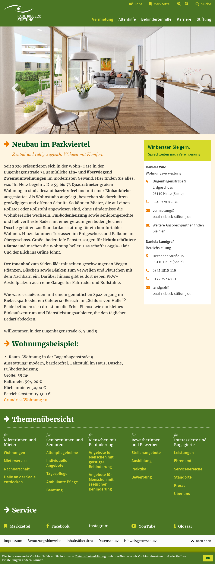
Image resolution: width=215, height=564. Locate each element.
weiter (199, 80)
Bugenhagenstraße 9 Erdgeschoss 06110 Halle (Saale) (169, 187)
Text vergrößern (179, 4)
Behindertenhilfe (156, 19)
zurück (16, 80)
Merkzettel (20, 526)
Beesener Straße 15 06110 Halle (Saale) (168, 259)
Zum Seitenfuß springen (107, 2)
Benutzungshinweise (44, 541)
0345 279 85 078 (165, 202)
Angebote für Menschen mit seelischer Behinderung (101, 482)
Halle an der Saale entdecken (20, 480)
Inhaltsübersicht (80, 541)
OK (208, 558)
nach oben (203, 541)
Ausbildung (142, 461)
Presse (180, 485)
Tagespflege (56, 473)
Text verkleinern (187, 4)
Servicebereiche (188, 469)
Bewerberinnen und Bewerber (150, 440)
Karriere (184, 19)
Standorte (183, 477)
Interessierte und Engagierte (192, 440)
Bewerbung (142, 477)
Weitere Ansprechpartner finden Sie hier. (178, 228)
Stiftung (204, 19)
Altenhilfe (127, 19)
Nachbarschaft (17, 469)
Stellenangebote (146, 453)
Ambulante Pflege (62, 482)
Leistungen (184, 453)
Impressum (13, 541)
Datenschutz (108, 541)
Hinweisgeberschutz (140, 541)
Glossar (185, 526)
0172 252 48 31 (164, 279)
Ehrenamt (183, 461)
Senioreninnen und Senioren (64, 440)
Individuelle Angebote (56, 463)
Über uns (182, 494)
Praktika (139, 469)
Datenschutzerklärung (90, 556)
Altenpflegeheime (62, 453)
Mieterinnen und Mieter (22, 440)
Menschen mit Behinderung (107, 440)
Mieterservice (16, 461)
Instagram (98, 526)
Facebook (60, 526)
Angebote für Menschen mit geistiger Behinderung (101, 460)
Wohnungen (14, 453)
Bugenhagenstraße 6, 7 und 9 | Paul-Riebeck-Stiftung (22, 13)
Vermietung (102, 19)
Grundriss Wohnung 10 (25, 399)
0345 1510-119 (164, 270)
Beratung (54, 490)
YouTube (147, 526)
